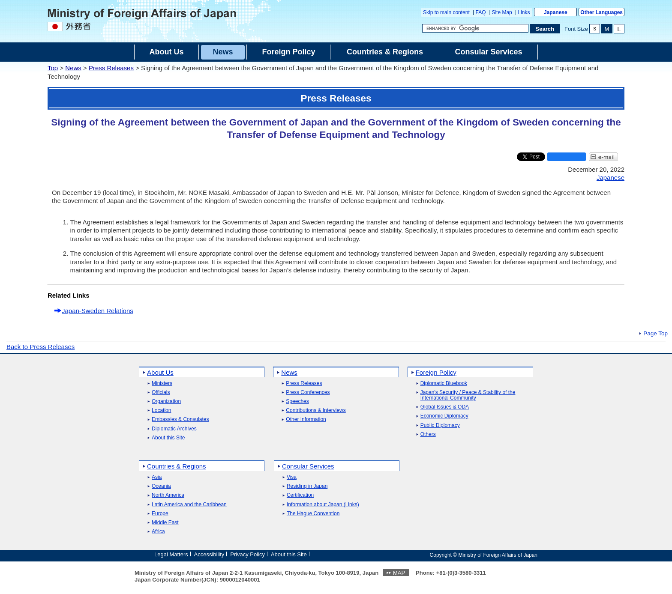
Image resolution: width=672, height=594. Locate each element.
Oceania (161, 486)
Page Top (655, 334)
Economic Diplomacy (444, 416)
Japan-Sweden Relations (97, 310)
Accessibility (209, 554)
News (73, 68)
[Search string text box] (475, 28)
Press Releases (111, 68)
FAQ (481, 12)
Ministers (162, 383)
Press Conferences (308, 392)
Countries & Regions (176, 466)
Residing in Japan (307, 486)
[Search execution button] (545, 28)
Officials (161, 392)
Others (428, 434)
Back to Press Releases (40, 346)
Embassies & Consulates (180, 419)
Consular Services (308, 466)
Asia (157, 477)
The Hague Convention (313, 513)
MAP (399, 573)
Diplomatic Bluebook (443, 383)
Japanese (555, 12)
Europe (160, 513)
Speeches (297, 401)
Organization (166, 401)
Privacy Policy (247, 554)
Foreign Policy (436, 372)
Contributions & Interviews (315, 410)
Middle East (165, 522)
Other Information (306, 419)
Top (53, 68)
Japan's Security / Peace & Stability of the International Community (468, 395)
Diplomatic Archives (174, 429)
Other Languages (601, 12)
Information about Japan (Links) (323, 504)
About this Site (168, 438)
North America (168, 495)
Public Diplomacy (440, 425)
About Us (160, 372)
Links (524, 12)
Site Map (502, 12)
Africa (158, 531)
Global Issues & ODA (444, 407)
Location (161, 410)
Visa (292, 477)
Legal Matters (171, 554)
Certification (300, 495)
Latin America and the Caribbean (189, 504)
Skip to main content (446, 12)
